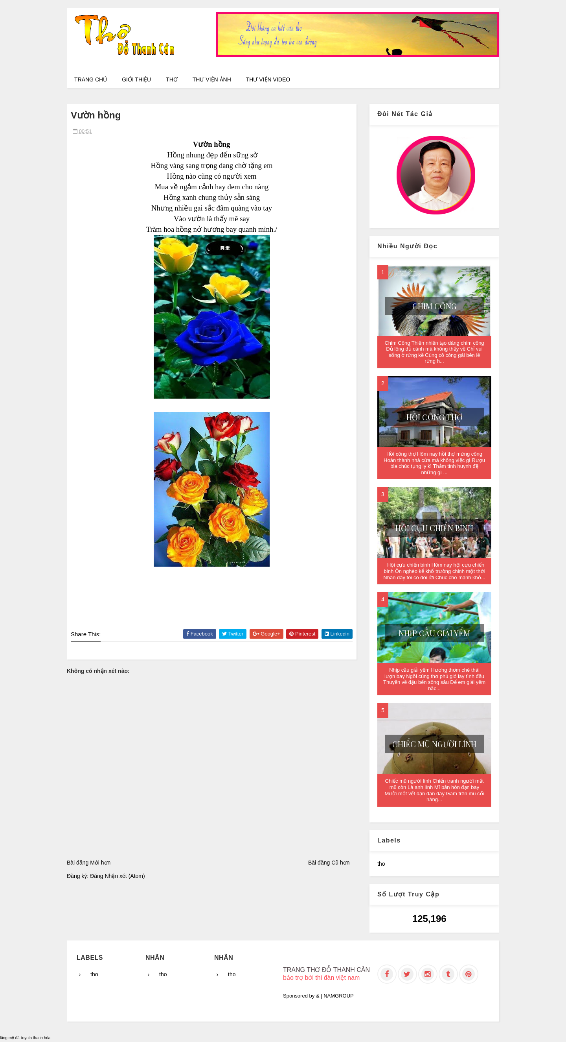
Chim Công (434, 306)
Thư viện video (268, 79)
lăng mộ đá (10, 1038)
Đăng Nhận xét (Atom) (117, 876)
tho (381, 864)
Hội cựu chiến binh (434, 528)
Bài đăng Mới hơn (88, 862)
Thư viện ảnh (212, 79)
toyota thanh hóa (36, 1038)
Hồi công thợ (434, 417)
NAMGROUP (338, 996)
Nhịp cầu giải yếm (434, 633)
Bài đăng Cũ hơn (329, 862)
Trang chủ (90, 79)
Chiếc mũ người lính (434, 744)
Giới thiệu (136, 79)
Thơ (172, 79)
